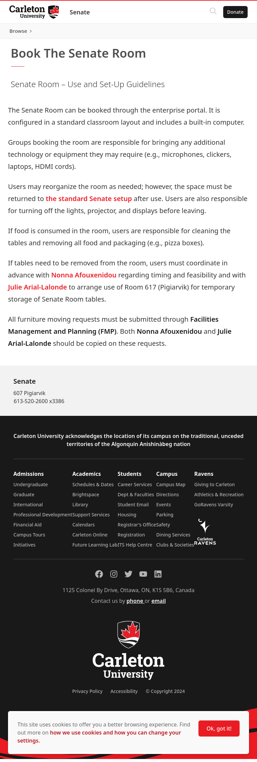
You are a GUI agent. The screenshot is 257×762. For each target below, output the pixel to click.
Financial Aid (27, 527)
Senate (81, 12)
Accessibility (124, 694)
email (158, 604)
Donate (234, 12)
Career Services (135, 487)
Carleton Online (89, 537)
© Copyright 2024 (165, 694)
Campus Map (171, 487)
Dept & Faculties (136, 497)
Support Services (91, 517)
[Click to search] (211, 12)
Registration (131, 537)
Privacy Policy (87, 694)
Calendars (83, 527)
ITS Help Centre (135, 548)
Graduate (23, 497)
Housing (127, 517)
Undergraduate (30, 487)
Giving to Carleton (214, 487)
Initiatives (24, 548)
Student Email (133, 507)
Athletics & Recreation (219, 497)
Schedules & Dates (93, 487)
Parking (165, 517)
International (28, 507)
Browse (233, 32)
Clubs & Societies (175, 548)
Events (163, 507)
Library (80, 507)
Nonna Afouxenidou (83, 277)
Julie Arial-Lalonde (37, 290)
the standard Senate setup (88, 201)
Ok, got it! (219, 728)
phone (135, 604)
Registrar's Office (137, 527)
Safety (163, 527)
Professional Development (42, 517)
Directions (167, 497)
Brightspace (85, 497)
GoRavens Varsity (213, 507)
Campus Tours (29, 537)
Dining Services (173, 537)
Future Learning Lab (94, 548)
